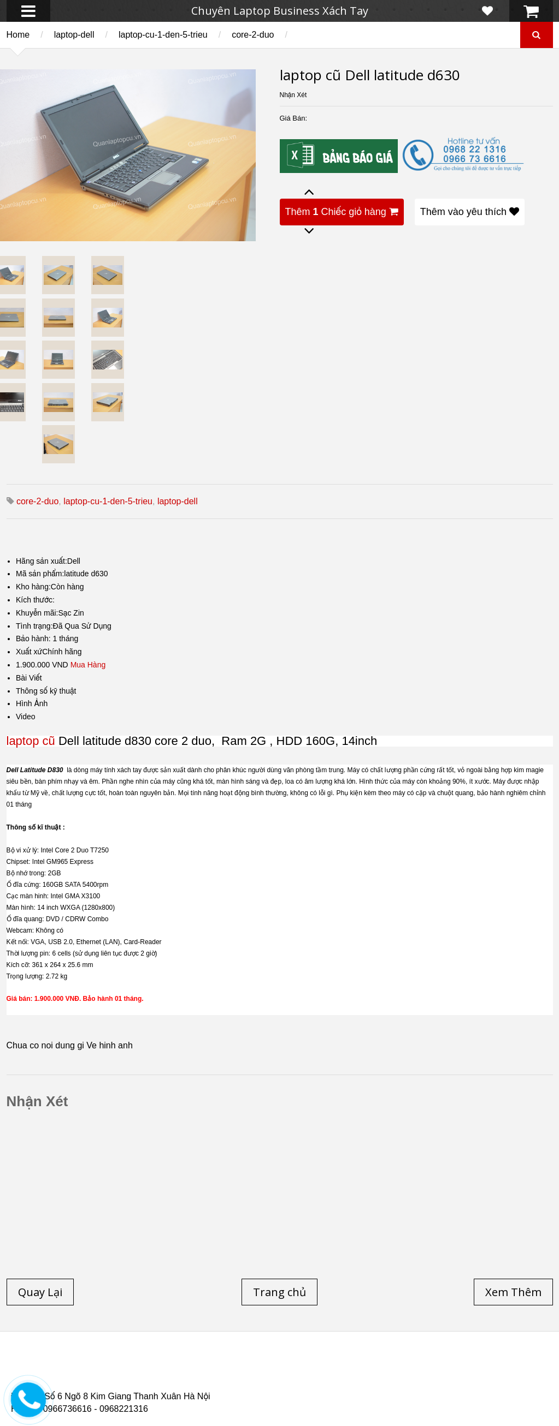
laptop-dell (74, 34)
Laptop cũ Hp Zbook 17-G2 (377, 1381)
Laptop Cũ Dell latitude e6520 (239, 1387)
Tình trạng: (34, 626)
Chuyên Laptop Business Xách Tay (279, 10)
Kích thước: (35, 599)
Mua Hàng (88, 664)
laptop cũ (31, 741)
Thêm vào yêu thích (469, 211)
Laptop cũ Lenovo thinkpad (280, 1367)
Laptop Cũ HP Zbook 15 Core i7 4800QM (237, 1381)
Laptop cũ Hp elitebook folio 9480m (193, 1374)
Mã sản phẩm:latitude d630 (62, 573)
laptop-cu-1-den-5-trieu (163, 34)
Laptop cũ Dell (176, 1367)
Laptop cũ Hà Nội (448, 1367)
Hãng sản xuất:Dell (48, 561)
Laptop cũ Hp (99, 1367)
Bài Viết (29, 677)
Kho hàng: (33, 586)
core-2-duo (253, 34)
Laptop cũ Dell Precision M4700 (480, 1374)
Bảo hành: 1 (36, 638)
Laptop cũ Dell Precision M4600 (341, 1374)
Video (26, 716)
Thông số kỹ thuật (46, 691)
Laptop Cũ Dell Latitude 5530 (107, 1387)
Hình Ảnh (32, 703)
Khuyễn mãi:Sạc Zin (50, 612)
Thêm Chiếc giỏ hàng (341, 211)
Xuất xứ (29, 651)
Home (18, 34)
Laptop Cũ (373, 1367)
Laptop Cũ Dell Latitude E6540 (88, 1381)
